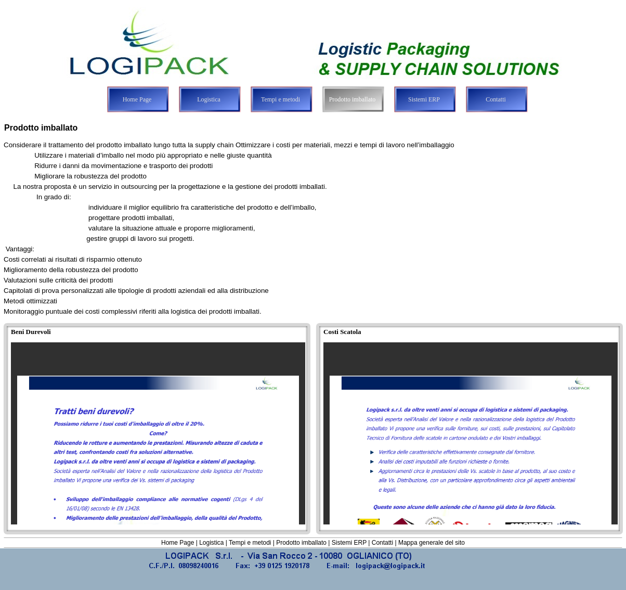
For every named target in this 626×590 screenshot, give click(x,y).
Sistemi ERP (349, 542)
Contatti (382, 542)
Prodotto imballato (301, 542)
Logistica (211, 542)
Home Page (177, 542)
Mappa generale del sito (431, 542)
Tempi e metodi (250, 542)
